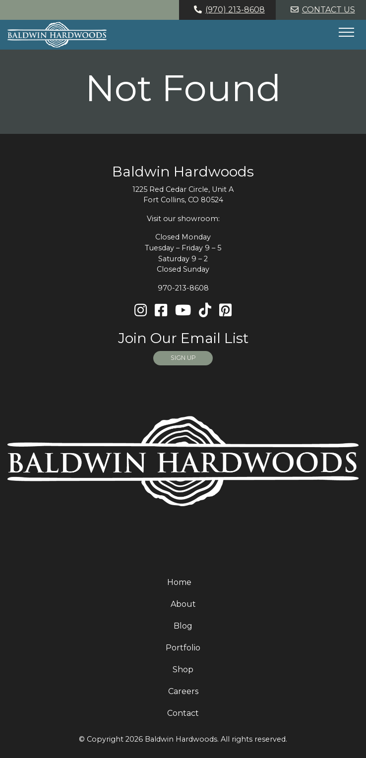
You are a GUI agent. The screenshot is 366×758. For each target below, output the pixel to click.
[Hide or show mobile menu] (346, 32)
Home (179, 582)
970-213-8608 (183, 288)
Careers (183, 691)
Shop (183, 669)
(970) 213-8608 (227, 9)
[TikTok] (205, 310)
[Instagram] (140, 310)
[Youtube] (183, 310)
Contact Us (321, 9)
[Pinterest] (225, 310)
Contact (183, 713)
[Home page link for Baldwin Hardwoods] (57, 35)
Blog (183, 626)
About (183, 604)
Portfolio (183, 647)
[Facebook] (161, 310)
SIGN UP (183, 357)
